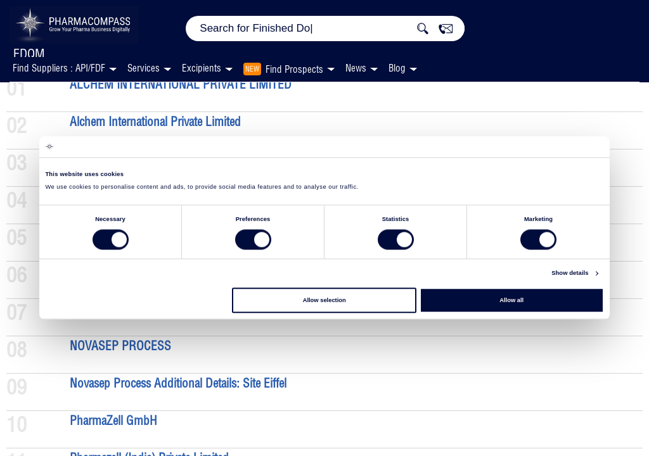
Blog (397, 68)
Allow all (511, 300)
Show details (569, 273)
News (355, 68)
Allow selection (324, 300)
